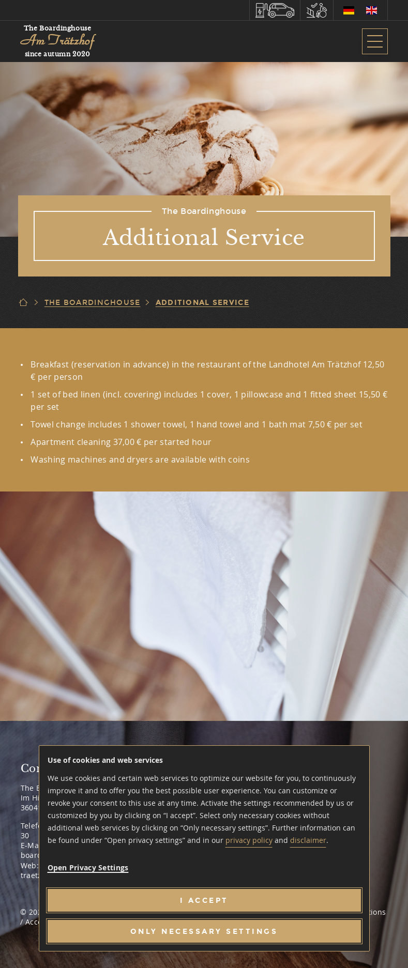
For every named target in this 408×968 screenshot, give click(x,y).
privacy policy (249, 840)
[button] (275, 10)
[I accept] (204, 900)
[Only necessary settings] (204, 931)
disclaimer (308, 840)
